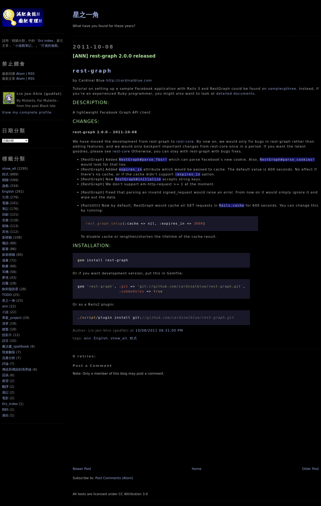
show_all (9, 169)
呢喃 (5, 226)
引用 (5, 197)
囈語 (5, 243)
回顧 (5, 214)
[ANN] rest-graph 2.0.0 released (114, 56)
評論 (5, 364)
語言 (5, 341)
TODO (7, 295)
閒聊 (5, 180)
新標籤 (7, 237)
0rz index (45, 41)
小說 (5, 312)
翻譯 (5, 387)
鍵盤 (5, 329)
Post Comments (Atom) (114, 478)
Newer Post (82, 469)
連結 (5, 415)
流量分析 (8, 358)
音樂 (5, 220)
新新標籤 (8, 255)
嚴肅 (5, 249)
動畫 (5, 266)
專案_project (12, 318)
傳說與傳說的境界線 (17, 369)
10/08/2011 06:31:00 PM (159, 330)
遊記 (5, 392)
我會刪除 (8, 352)
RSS (31, 74)
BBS (5, 410)
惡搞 (5, 375)
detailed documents (235, 94)
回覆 (5, 283)
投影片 (7, 335)
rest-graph (92, 71)
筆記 (5, 209)
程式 (5, 174)
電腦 (5, 203)
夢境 (5, 278)
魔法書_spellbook (15, 346)
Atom (20, 74)
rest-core (185, 141)
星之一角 (8, 300)
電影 (5, 398)
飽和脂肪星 (10, 289)
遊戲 (5, 186)
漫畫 (5, 260)
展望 (5, 381)
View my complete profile (27, 112)
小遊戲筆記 (23, 46)
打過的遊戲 (49, 46)
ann (5, 306)
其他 (5, 232)
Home (196, 469)
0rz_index (10, 404)
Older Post (310, 469)
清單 (5, 323)
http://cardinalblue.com (129, 80)
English (8, 191)
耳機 (5, 272)
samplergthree (282, 89)
